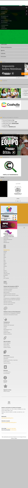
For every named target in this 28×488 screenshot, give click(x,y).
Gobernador (4, 44)
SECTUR (5, 272)
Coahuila (25, 91)
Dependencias (6, 242)
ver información (13, 429)
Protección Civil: (9, 126)
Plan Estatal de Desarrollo (9, 357)
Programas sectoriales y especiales (11, 360)
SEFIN (5, 252)
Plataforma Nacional (8, 334)
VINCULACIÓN (7, 273)
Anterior (16, 77)
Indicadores (6, 358)
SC (4, 267)
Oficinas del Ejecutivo (6, 47)
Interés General (7, 346)
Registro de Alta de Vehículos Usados (11, 295)
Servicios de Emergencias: (8, 120)
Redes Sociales (7, 391)
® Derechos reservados (11, 428)
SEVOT (5, 270)
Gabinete (3, 53)
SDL (4, 276)
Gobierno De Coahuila (6, 3)
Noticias (5, 382)
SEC (4, 255)
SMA (5, 264)
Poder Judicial (6, 344)
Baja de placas (6, 292)
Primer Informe (6, 361)
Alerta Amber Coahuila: (10, 123)
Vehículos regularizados (8, 304)
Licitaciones (6, 331)
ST (4, 269)
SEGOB (5, 251)
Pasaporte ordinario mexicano (9, 293)
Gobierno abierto (7, 332)
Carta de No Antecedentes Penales (11, 314)
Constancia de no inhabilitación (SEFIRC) (12, 298)
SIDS (5, 261)
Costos (5, 328)
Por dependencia (7, 372)
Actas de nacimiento (8, 290)
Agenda (3, 50)
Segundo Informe (7, 363)
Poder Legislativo (7, 343)
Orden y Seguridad (4, 8)
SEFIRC (5, 266)
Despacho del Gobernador (9, 325)
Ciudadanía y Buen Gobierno (4, 27)
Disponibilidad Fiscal (8, 329)
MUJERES (6, 275)
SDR (4, 260)
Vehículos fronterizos (8, 301)
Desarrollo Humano (4, 17)
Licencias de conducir (8, 289)
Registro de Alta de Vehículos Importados (12, 299)
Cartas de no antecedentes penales (11, 287)
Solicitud (5, 326)
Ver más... (3, 177)
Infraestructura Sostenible (5, 21)
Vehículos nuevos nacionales (9, 302)
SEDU (5, 257)
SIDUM (5, 263)
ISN (4, 296)
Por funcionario (7, 373)
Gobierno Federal (7, 347)
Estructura (3, 56)
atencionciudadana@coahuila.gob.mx (8, 422)
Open (26, 3)
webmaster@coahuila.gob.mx (7, 418)
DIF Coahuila (6, 278)
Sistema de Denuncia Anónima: (10, 121)
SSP (4, 254)
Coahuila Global (4, 12)
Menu (20, 3)
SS (4, 258)
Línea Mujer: (6, 125)
